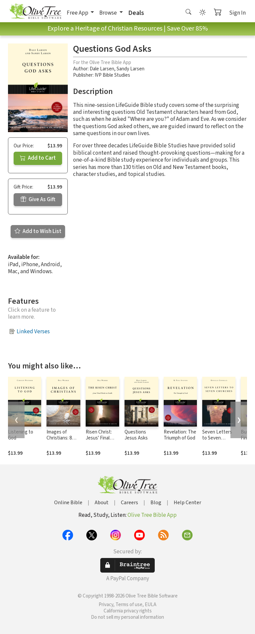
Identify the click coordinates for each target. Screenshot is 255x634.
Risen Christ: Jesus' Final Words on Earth (102, 438)
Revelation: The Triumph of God (180, 435)
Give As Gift (38, 199)
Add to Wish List (38, 231)
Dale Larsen (102, 68)
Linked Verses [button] (33, 332)
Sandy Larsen (130, 68)
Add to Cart (38, 158)
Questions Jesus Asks (136, 435)
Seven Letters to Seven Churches (217, 438)
